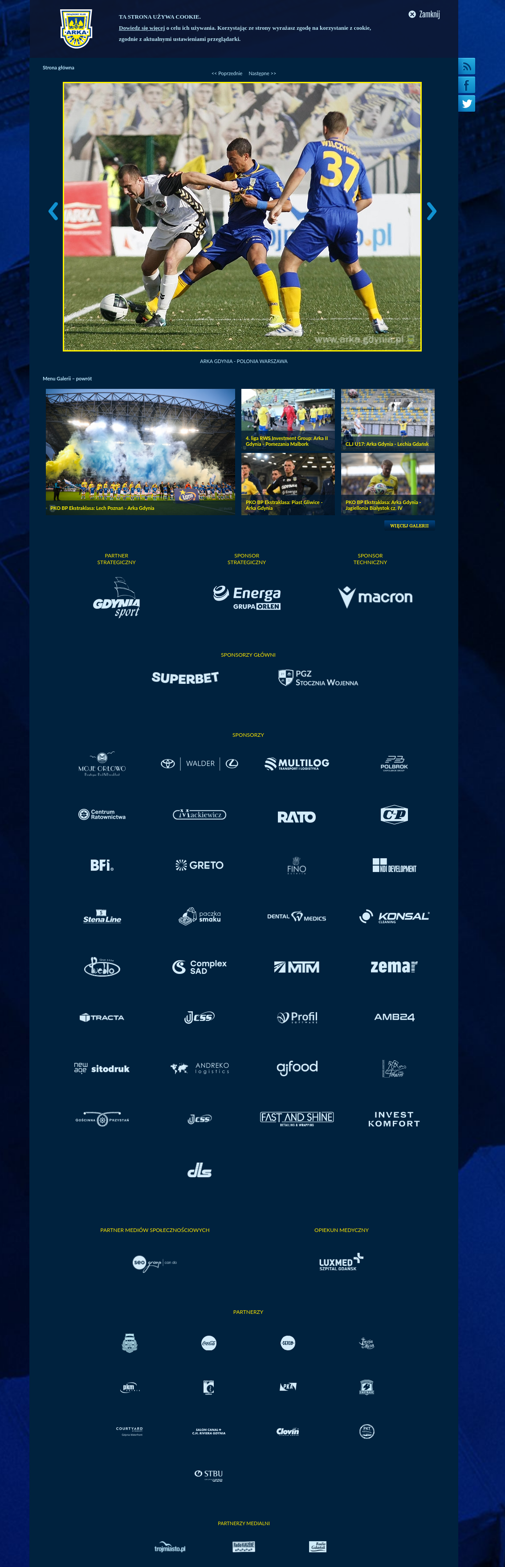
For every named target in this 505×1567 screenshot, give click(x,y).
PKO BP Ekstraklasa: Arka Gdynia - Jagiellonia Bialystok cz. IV (383, 505)
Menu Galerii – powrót (67, 378)
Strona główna (58, 67)
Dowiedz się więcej (142, 27)
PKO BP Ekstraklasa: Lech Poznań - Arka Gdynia (102, 508)
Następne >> (262, 73)
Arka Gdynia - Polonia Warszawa (244, 361)
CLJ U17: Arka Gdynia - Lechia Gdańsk (387, 444)
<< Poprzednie (227, 73)
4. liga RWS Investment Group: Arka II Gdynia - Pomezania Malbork (287, 441)
